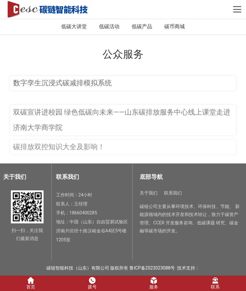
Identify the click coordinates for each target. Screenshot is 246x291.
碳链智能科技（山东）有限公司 (77, 267)
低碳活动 (109, 26)
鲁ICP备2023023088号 (152, 267)
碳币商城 (174, 26)
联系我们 (173, 192)
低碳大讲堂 (74, 26)
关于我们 (149, 192)
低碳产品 (142, 26)
